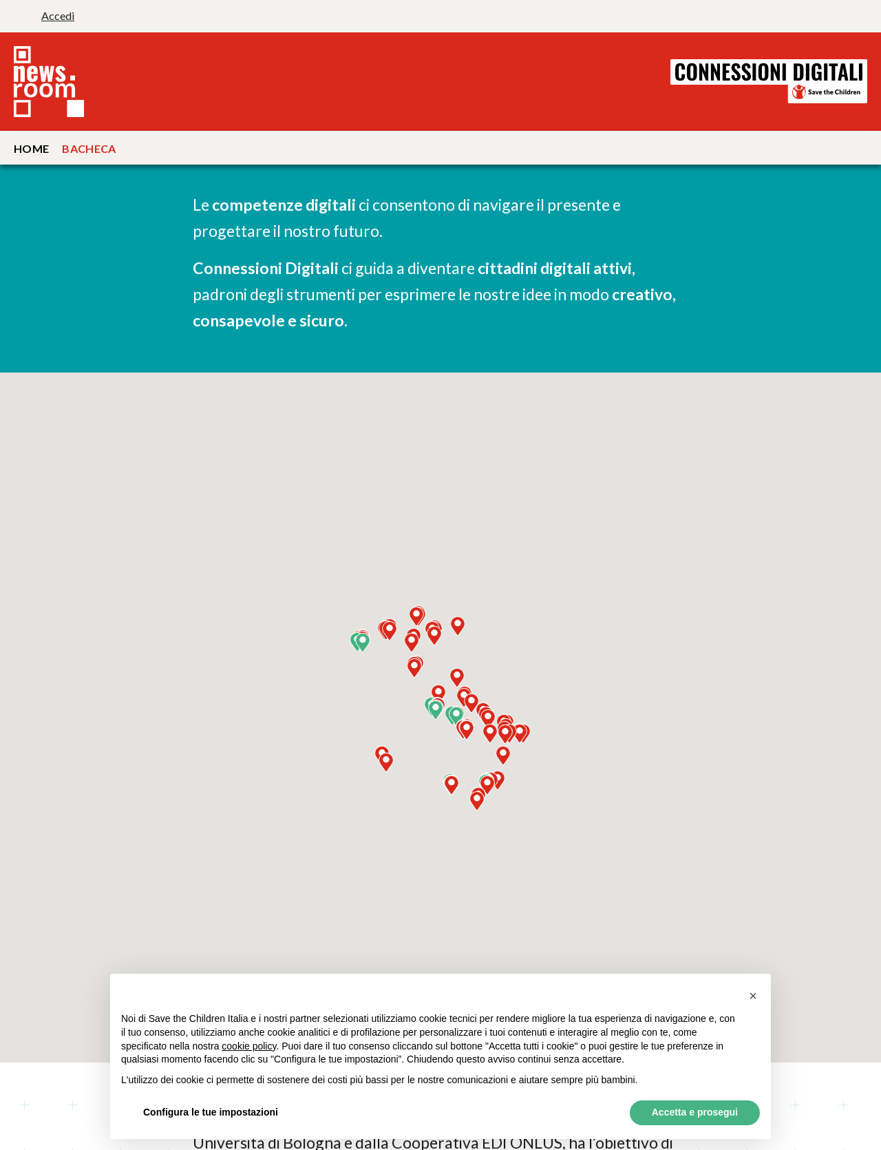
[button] (456, 716)
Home (31, 148)
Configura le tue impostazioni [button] (210, 1112)
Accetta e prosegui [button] (695, 1112)
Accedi (57, 15)
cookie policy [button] (249, 1046)
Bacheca (89, 148)
